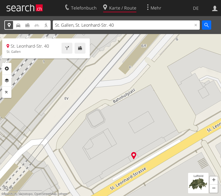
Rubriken (6, 68)
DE (196, 8)
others (62, 194)
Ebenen (6, 80)
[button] (214, 180)
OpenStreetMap (45, 194)
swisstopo (26, 194)
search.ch (10, 194)
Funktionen (6, 92)
